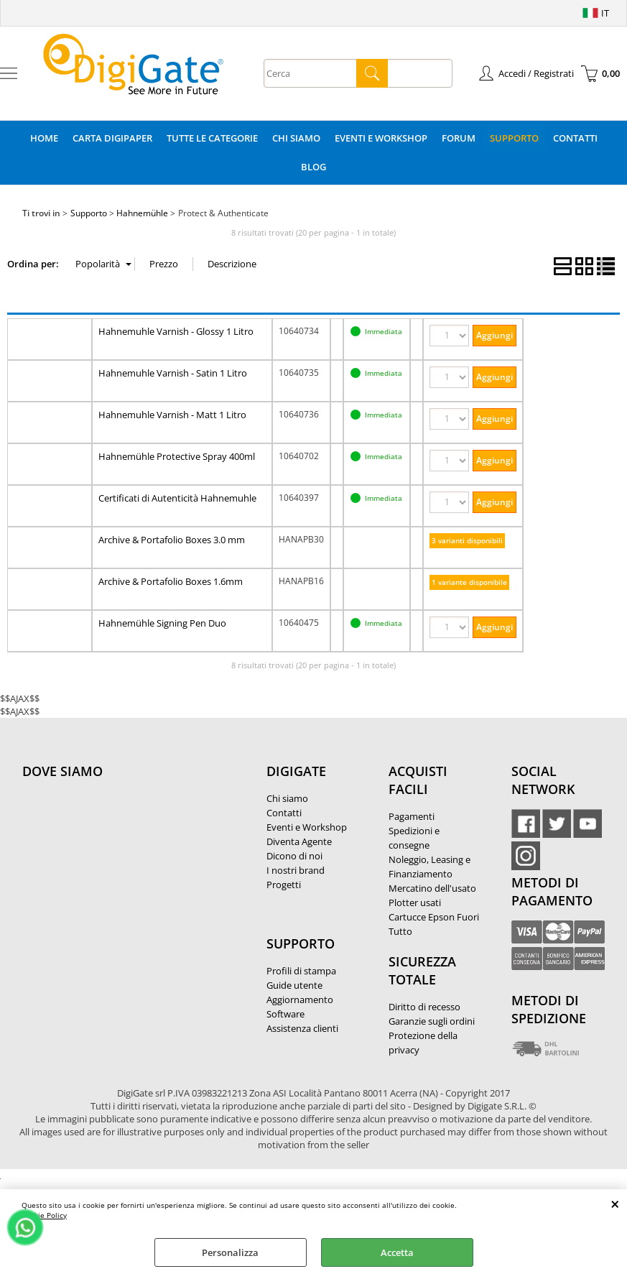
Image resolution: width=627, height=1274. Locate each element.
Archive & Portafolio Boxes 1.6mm (170, 581)
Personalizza (230, 1252)
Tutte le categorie (212, 137)
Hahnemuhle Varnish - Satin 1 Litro (172, 372)
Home (44, 137)
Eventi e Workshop (381, 137)
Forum (458, 137)
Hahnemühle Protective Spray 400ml (176, 456)
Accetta (397, 1252)
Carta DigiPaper (112, 137)
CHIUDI (615, 1203)
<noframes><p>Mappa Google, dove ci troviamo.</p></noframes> (130, 866)
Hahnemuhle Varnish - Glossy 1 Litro (176, 331)
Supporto (514, 137)
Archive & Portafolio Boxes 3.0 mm (171, 539)
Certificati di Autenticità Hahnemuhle (177, 497)
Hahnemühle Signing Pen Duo (162, 623)
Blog (313, 166)
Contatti (575, 137)
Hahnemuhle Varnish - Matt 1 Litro (172, 414)
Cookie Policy (44, 1215)
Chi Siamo (296, 137)
